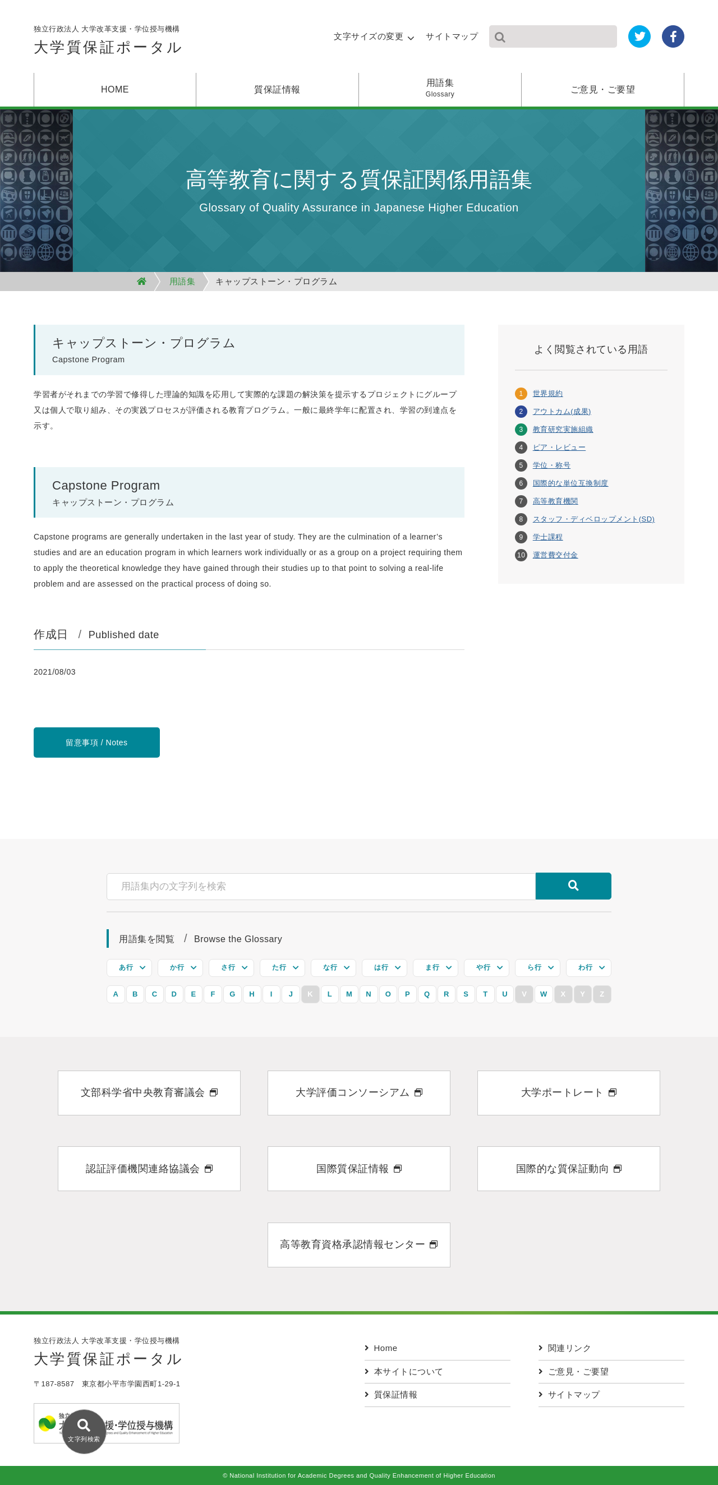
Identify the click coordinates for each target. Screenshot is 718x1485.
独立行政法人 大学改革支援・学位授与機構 (109, 43)
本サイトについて (404, 1371)
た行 (279, 967)
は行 (381, 967)
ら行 (534, 967)
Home (381, 1348)
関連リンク (564, 1348)
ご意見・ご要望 (603, 89)
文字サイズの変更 (368, 36)
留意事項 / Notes (96, 742)
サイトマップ (452, 36)
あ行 (126, 967)
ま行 (432, 967)
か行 (177, 967)
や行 (483, 967)
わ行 (585, 967)
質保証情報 (277, 89)
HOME (115, 89)
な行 (330, 967)
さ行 (228, 967)
